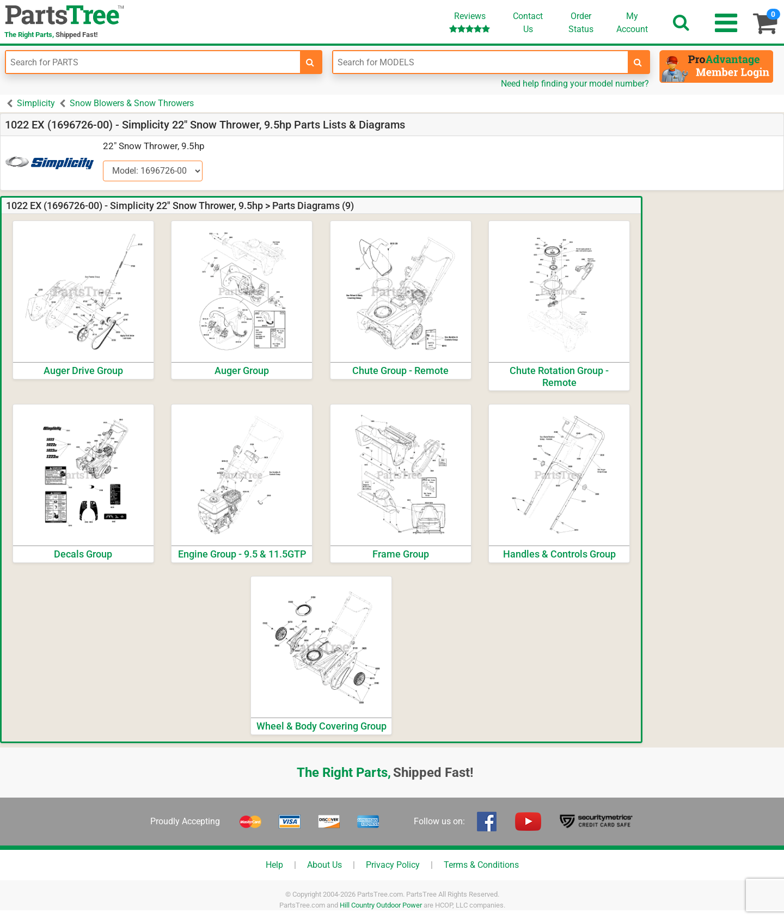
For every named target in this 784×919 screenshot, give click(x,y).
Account (632, 22)
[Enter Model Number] (480, 62)
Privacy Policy (393, 865)
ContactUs (528, 22)
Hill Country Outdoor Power (381, 905)
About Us (324, 865)
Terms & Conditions (481, 865)
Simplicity (36, 103)
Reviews (469, 22)
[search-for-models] (638, 62)
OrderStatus (580, 22)
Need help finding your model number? (575, 83)
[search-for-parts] (310, 62)
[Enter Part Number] (153, 62)
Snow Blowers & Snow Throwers (132, 103)
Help (274, 865)
